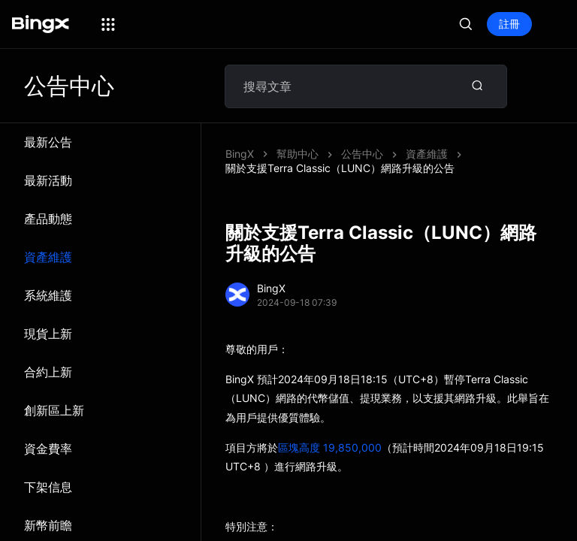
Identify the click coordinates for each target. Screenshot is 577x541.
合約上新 (48, 371)
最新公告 (48, 142)
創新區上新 (54, 410)
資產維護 (48, 256)
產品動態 (48, 218)
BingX (239, 153)
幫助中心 (297, 153)
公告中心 (362, 153)
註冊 (509, 23)
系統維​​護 (48, 295)
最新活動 (48, 180)
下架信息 (48, 486)
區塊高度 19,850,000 (330, 447)
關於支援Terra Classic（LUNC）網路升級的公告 (340, 168)
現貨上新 (48, 333)
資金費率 (48, 448)
